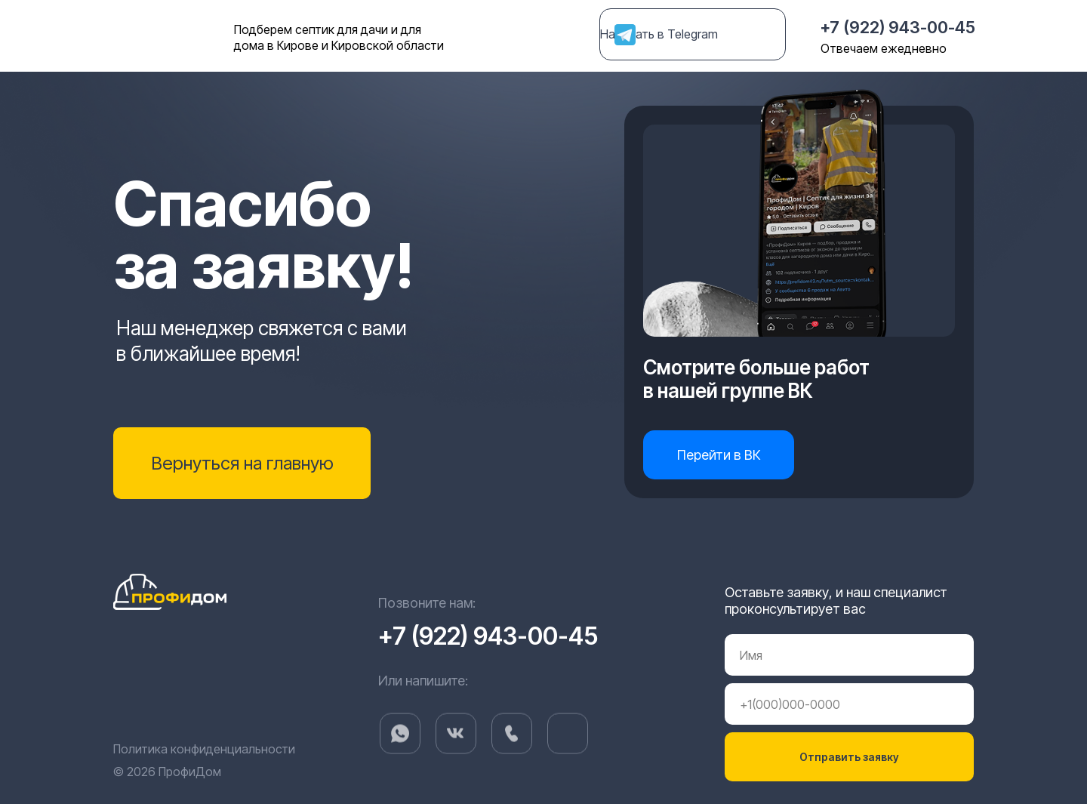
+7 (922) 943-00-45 (897, 27)
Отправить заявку (849, 756)
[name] (849, 655)
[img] (568, 752)
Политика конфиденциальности (204, 748)
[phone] (849, 704)
